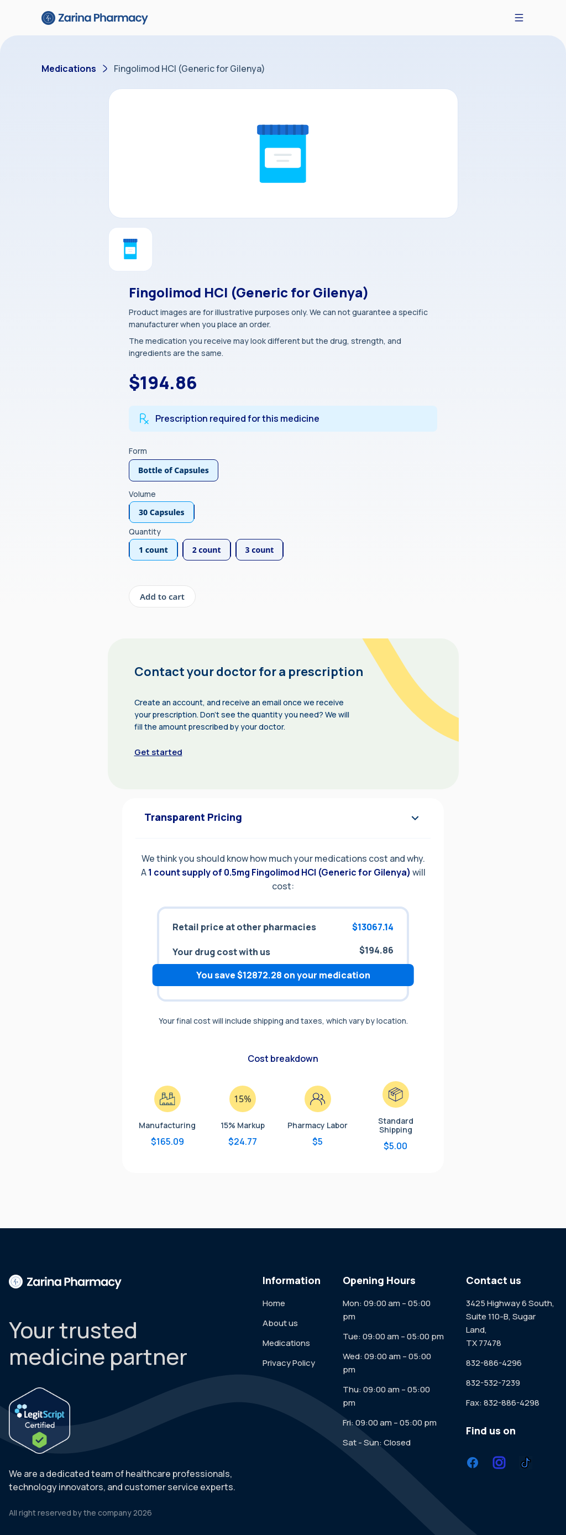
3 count (259, 549)
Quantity (145, 531)
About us (280, 1323)
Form (138, 451)
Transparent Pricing (283, 818)
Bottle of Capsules (173, 470)
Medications (68, 68)
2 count (206, 549)
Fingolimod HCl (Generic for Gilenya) (189, 68)
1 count (153, 549)
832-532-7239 (493, 1383)
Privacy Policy (289, 1363)
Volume (142, 494)
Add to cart (162, 596)
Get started (158, 752)
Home (274, 1303)
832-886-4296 (494, 1363)
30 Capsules (162, 512)
